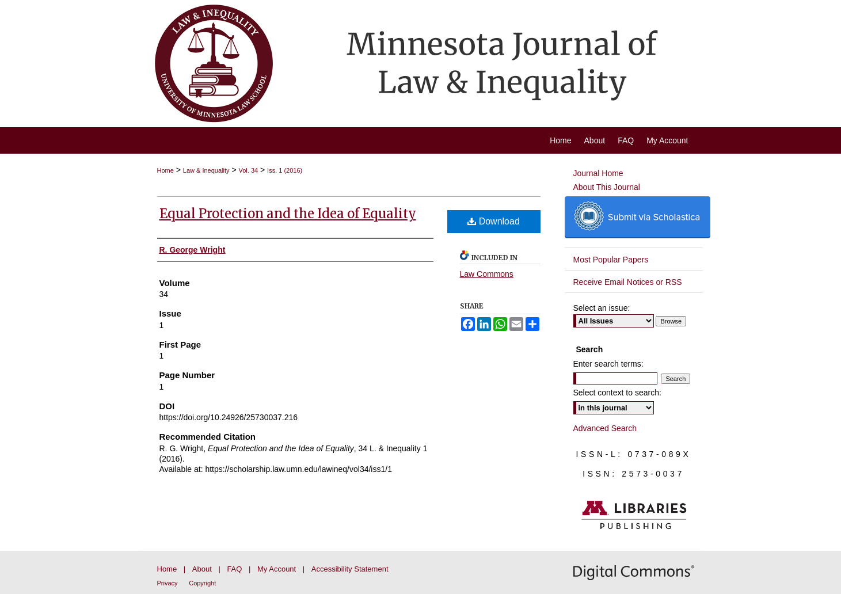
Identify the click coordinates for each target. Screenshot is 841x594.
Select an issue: (601, 308)
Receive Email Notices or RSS (627, 282)
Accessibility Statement (350, 569)
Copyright (202, 583)
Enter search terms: (608, 363)
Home (165, 170)
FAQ (234, 569)
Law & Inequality (206, 170)
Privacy (167, 583)
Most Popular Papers (611, 259)
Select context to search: (617, 392)
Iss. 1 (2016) (284, 170)
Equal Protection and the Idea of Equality (287, 213)
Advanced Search (605, 428)
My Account (276, 569)
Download (493, 221)
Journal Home (598, 173)
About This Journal (606, 187)
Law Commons (486, 274)
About (202, 569)
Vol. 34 (248, 170)
